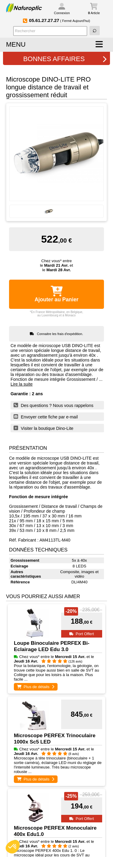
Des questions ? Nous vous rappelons (53, 405)
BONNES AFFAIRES (65, 59)
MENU (16, 44)
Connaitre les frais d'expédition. (60, 334)
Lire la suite (22, 384)
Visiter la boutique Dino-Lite (44, 428)
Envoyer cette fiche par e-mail (46, 416)
